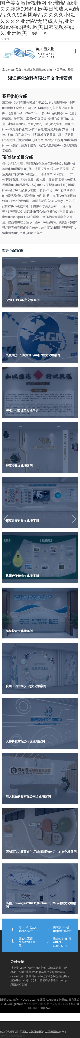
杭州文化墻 (36, 1004)
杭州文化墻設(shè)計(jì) (38, 69)
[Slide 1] (25, 1032)
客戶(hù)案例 (65, 69)
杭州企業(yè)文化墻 (56, 1004)
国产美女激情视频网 (12, 1035)
